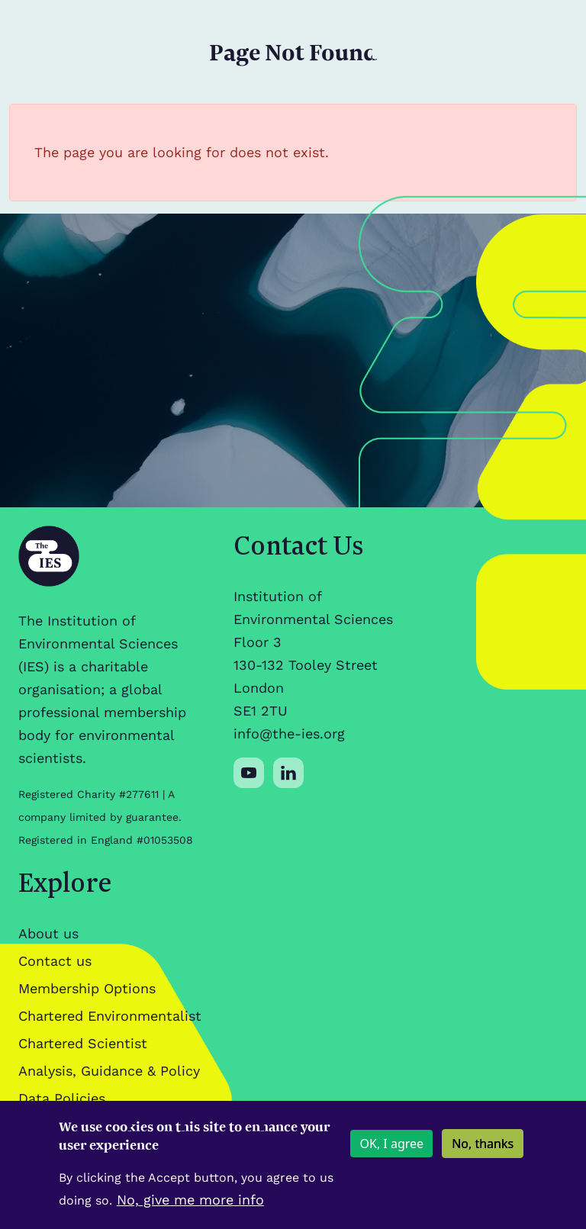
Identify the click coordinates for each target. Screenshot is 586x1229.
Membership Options (87, 988)
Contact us (55, 961)
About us (48, 933)
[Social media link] (248, 773)
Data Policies (61, 1098)
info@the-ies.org (289, 733)
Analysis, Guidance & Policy (109, 1071)
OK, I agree (391, 1150)
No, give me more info (190, 1206)
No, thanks (483, 1150)
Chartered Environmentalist (109, 1016)
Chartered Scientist (82, 1043)
